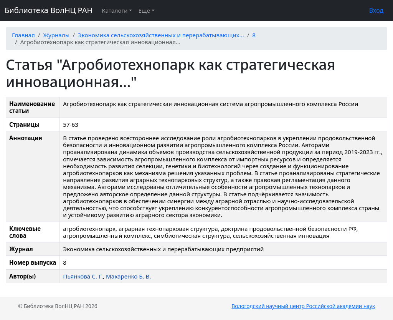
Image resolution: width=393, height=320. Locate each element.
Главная (23, 35)
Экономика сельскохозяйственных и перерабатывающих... (161, 35)
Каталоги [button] (114, 10)
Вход (376, 10)
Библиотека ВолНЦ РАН (48, 10)
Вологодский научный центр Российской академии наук (303, 306)
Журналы (56, 35)
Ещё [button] (144, 10)
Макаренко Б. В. (128, 276)
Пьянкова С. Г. (83, 276)
